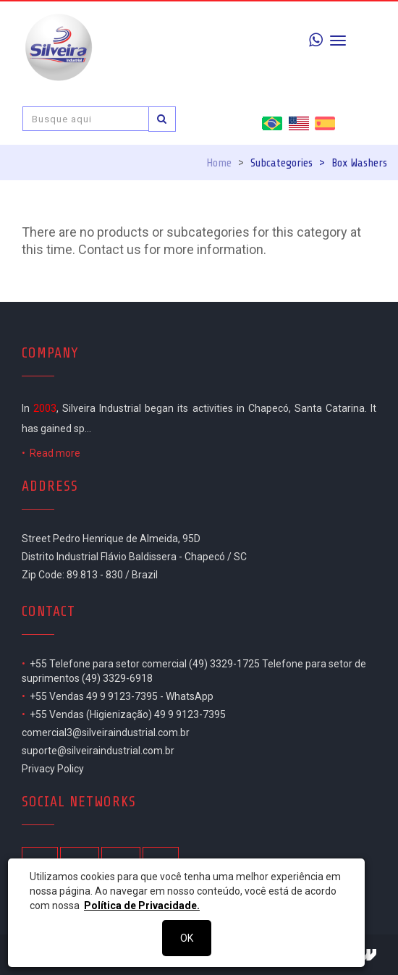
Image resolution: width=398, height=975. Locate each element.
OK (186, 938)
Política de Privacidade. (142, 905)
